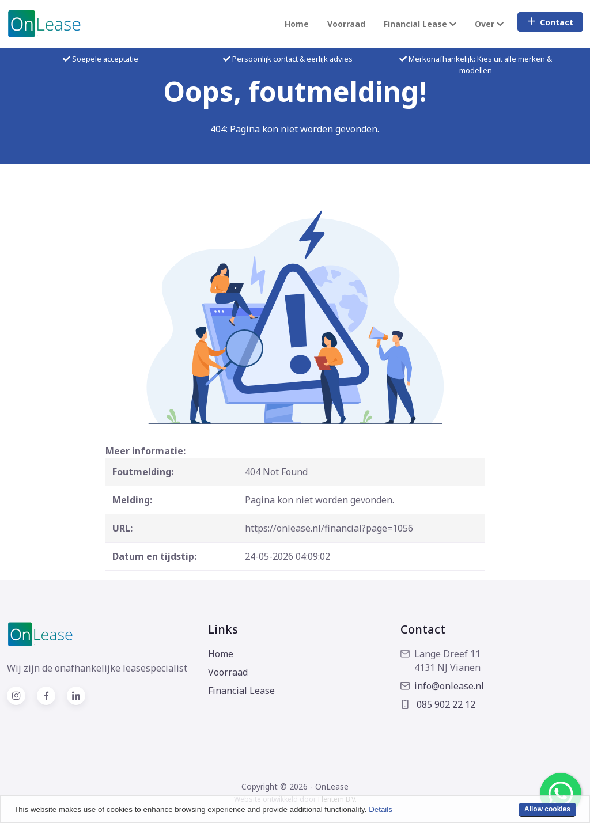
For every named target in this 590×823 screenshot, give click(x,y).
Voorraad (346, 23)
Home (297, 23)
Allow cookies (547, 809)
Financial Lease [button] (420, 23)
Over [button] (489, 23)
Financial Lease (241, 690)
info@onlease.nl (442, 686)
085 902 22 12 (437, 704)
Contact (550, 22)
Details (380, 809)
